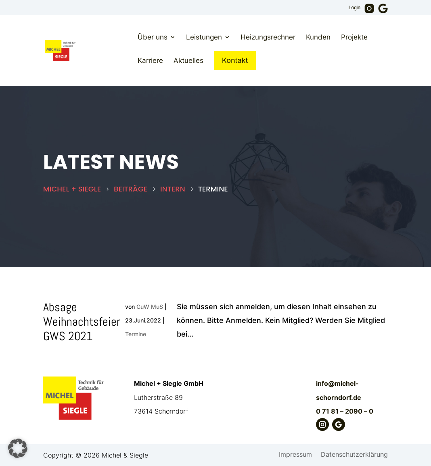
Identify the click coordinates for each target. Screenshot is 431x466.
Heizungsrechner (268, 37)
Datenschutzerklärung (354, 454)
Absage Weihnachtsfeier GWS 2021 (81, 322)
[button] (18, 448)
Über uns (152, 37)
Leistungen (204, 37)
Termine (135, 334)
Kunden (318, 37)
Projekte (354, 37)
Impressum (295, 454)
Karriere (150, 60)
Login (354, 7)
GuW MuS (149, 306)
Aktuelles (188, 60)
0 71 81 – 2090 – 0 (344, 411)
